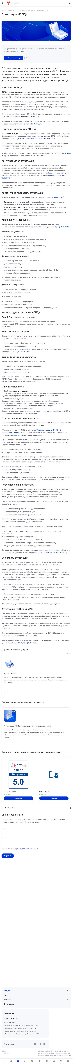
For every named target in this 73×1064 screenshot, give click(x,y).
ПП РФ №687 (35, 124)
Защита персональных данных (26, 10)
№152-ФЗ (21, 139)
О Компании (9, 1004)
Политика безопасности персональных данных (53, 1051)
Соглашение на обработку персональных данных (54, 1053)
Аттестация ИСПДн (42, 10)
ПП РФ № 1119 (58, 197)
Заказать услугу (14, 58)
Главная (4, 10)
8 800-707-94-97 (15, 643)
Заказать (18, 798)
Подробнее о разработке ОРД (57, 227)
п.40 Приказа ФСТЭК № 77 (55, 553)
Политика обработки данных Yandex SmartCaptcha (54, 1055)
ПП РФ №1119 (31, 139)
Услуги (7, 991)
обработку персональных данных (26, 849)
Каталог (7, 1000)
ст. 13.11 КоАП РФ (32, 440)
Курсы (6, 995)
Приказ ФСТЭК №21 (46, 139)
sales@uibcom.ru (30, 643)
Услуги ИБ (11, 10)
